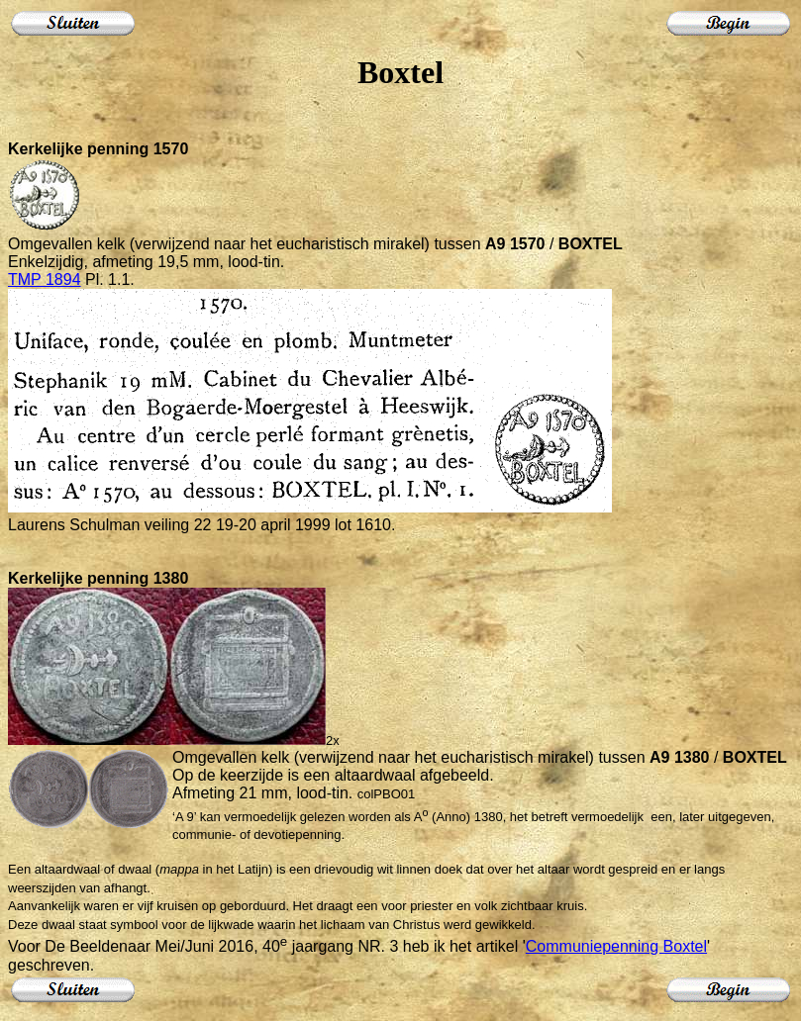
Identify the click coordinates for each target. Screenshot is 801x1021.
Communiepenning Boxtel (616, 946)
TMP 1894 (44, 279)
